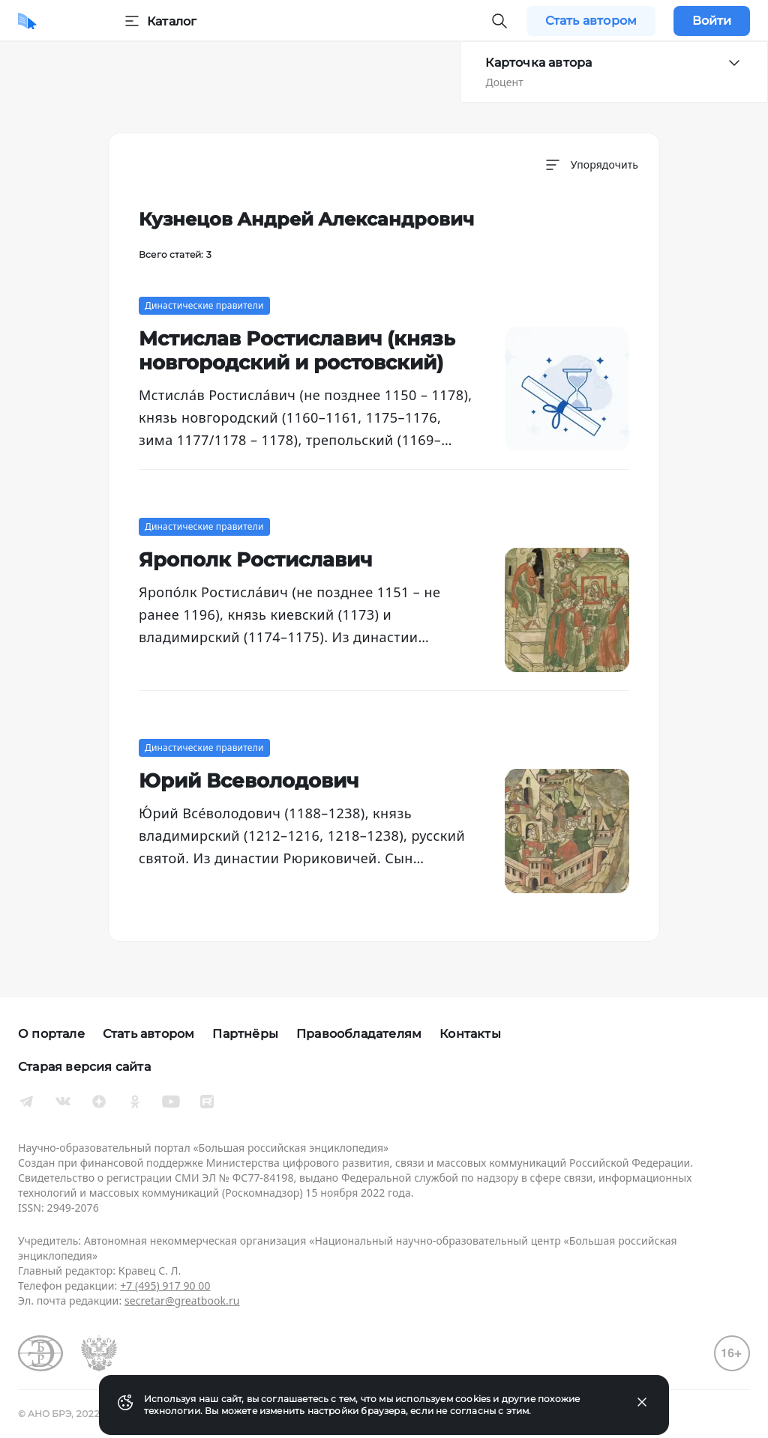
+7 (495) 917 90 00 (165, 1285)
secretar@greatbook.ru (182, 1300)
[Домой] (27, 20)
